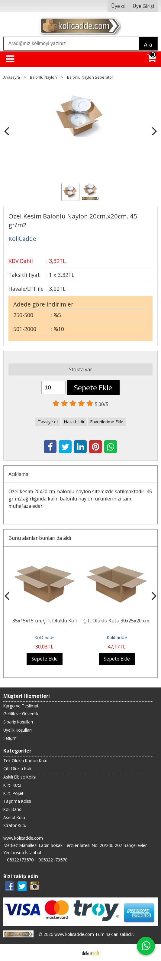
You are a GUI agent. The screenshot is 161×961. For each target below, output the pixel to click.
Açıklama (18, 474)
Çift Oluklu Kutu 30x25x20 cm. (116, 620)
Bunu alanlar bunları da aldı (39, 538)
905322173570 (52, 860)
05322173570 (20, 860)
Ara (148, 45)
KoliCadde (44, 637)
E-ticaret (70, 952)
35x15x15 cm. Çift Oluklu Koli (44, 620)
